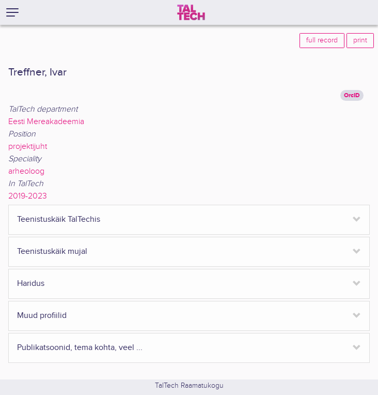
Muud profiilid (42, 316)
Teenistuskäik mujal (52, 251)
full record (322, 40)
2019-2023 (27, 196)
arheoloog (26, 171)
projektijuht (27, 146)
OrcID (352, 95)
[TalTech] (191, 12)
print (360, 40)
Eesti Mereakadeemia (46, 122)
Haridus (30, 283)
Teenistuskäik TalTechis (58, 219)
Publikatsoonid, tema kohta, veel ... (80, 348)
